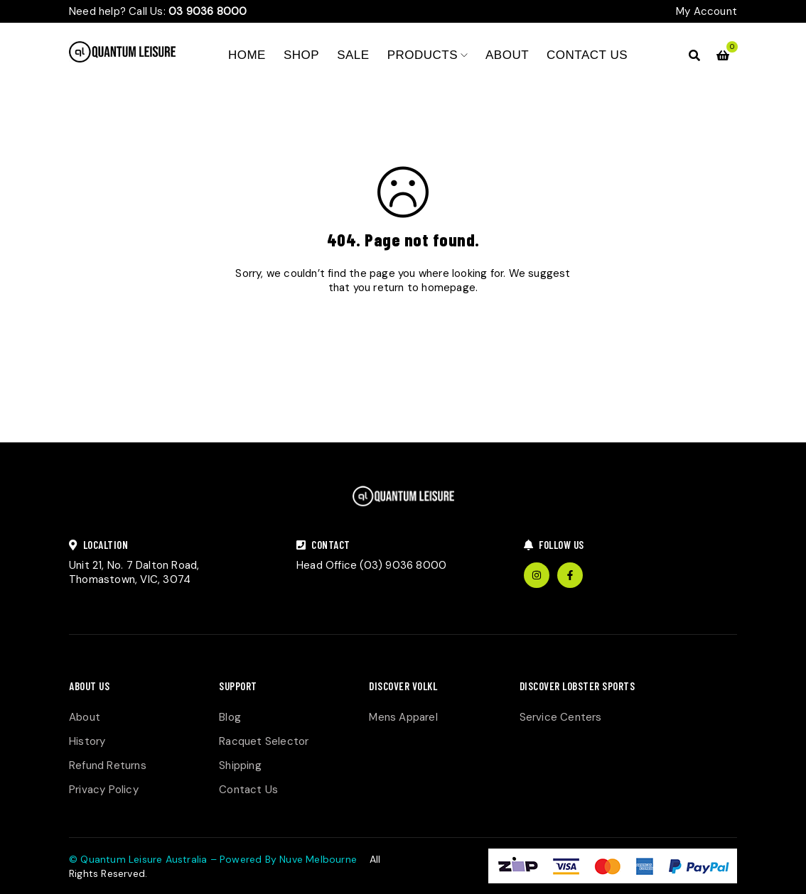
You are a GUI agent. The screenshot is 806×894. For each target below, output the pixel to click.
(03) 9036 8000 (403, 565)
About (84, 717)
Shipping (240, 765)
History (87, 741)
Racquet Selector (263, 741)
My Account (706, 11)
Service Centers (561, 717)
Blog (230, 717)
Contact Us (248, 790)
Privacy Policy (104, 790)
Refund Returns (107, 765)
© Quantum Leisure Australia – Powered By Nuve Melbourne (213, 859)
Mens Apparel (403, 717)
